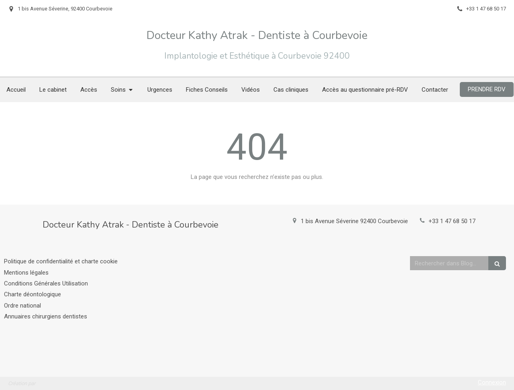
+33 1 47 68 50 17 (451, 221)
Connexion (492, 382)
